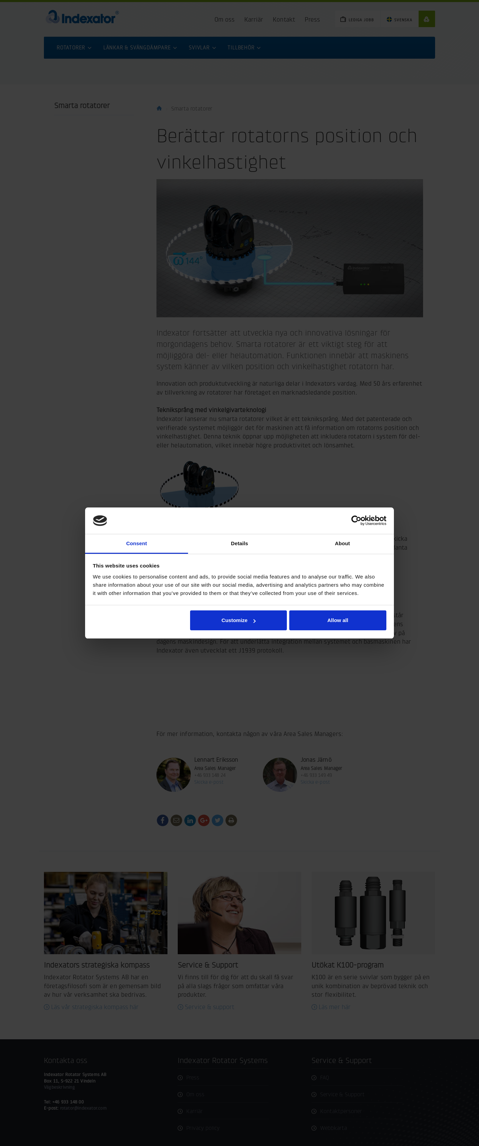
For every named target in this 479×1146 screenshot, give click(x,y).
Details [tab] (239, 543)
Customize (239, 620)
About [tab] (342, 543)
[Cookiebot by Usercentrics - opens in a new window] (356, 520)
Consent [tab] (136, 543)
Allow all (337, 620)
